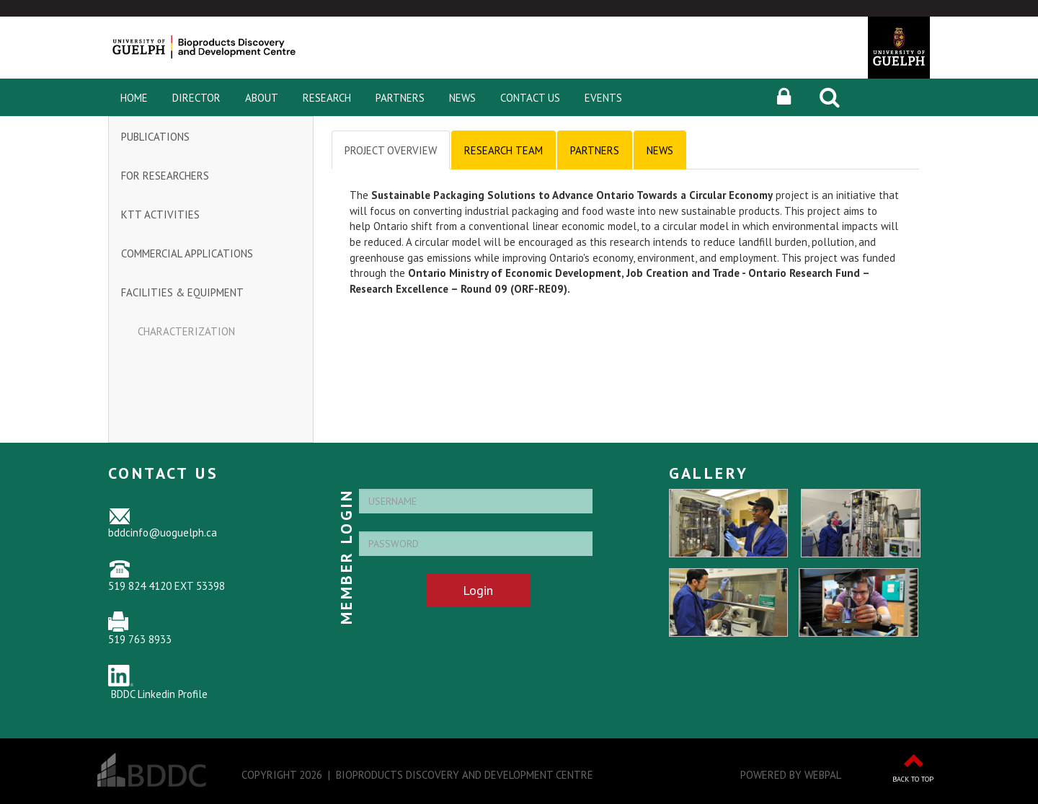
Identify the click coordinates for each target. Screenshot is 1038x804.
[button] (784, 97)
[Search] (829, 97)
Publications (155, 136)
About (261, 98)
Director (196, 98)
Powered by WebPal (790, 775)
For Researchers (165, 175)
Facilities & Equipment (182, 292)
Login (478, 590)
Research (327, 98)
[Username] (476, 501)
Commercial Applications (187, 253)
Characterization (186, 331)
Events (603, 98)
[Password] (476, 543)
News (462, 98)
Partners (400, 98)
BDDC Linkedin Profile (159, 694)
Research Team (503, 150)
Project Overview (391, 150)
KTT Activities (160, 214)
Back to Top (912, 779)
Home (134, 98)
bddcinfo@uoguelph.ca (162, 532)
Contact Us (530, 98)
